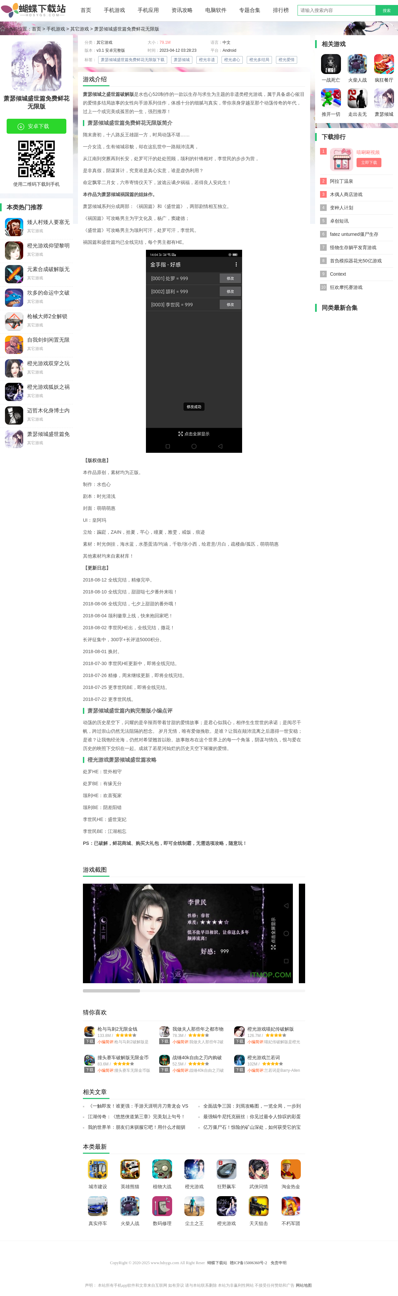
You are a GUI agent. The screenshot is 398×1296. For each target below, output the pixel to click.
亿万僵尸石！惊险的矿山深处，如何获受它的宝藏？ (252, 1129)
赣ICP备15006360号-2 (248, 1263)
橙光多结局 (259, 59)
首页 (86, 10)
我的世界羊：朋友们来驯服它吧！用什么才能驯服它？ (136, 1129)
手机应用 (148, 10)
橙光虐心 (232, 59)
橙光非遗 (207, 59)
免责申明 (279, 1263)
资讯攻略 (182, 10)
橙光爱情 (287, 59)
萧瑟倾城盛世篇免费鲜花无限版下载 (133, 59)
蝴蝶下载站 (217, 1263)
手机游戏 (114, 10)
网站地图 (304, 1285)
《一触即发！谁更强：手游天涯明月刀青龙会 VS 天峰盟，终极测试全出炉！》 (138, 1108)
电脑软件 (216, 10)
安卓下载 (33, 126)
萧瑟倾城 (182, 59)
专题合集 (249, 10)
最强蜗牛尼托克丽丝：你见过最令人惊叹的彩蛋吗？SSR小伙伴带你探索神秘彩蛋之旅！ (252, 1118)
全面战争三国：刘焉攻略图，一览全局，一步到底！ (252, 1108)
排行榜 (281, 10)
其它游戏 (79, 29)
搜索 (387, 10)
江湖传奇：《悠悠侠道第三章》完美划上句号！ (136, 1116)
